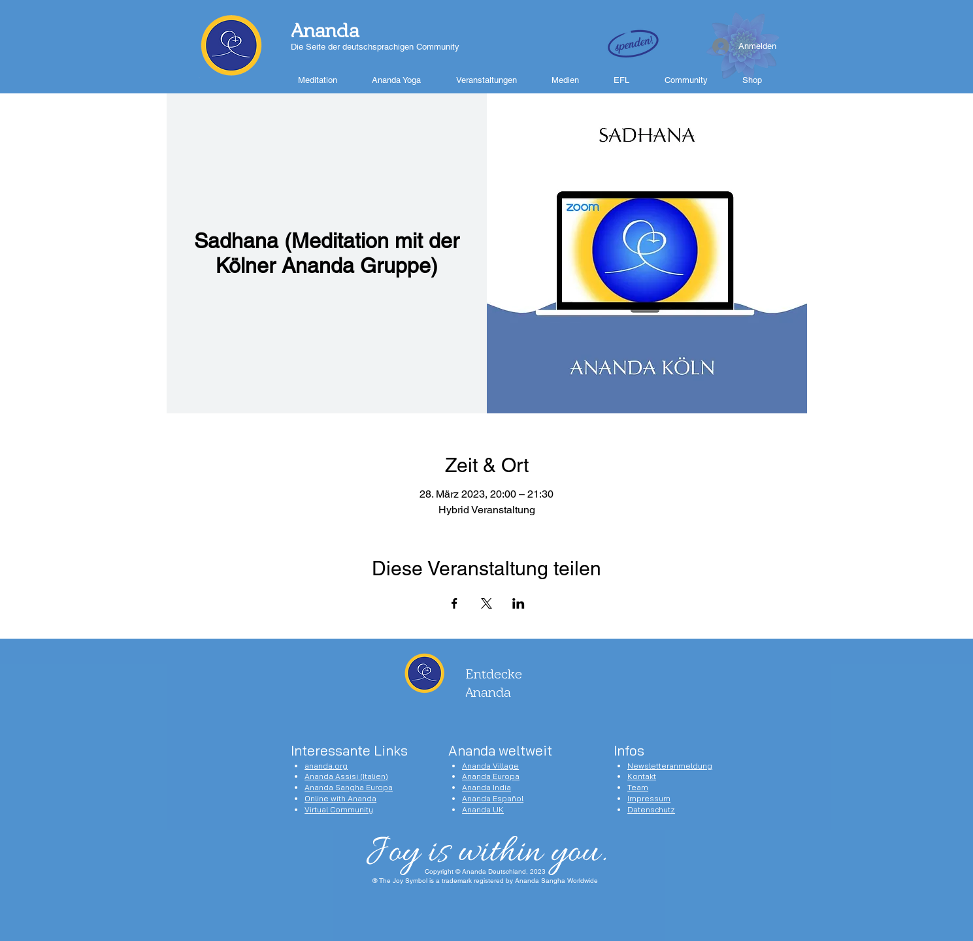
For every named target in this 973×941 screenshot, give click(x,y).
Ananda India (486, 787)
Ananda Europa (490, 776)
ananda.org (326, 766)
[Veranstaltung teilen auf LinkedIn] (518, 603)
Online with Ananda (340, 798)
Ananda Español (492, 798)
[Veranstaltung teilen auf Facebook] (454, 603)
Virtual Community (339, 809)
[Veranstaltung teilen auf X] (486, 603)
